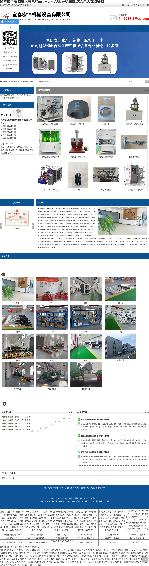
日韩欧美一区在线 (137, 542)
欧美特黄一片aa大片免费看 (37, 542)
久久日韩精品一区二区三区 (11, 542)
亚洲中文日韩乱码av (12, 535)
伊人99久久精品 (86, 535)
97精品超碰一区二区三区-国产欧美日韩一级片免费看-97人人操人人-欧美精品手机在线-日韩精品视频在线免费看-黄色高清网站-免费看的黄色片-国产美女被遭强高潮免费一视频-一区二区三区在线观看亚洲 (86, 521)
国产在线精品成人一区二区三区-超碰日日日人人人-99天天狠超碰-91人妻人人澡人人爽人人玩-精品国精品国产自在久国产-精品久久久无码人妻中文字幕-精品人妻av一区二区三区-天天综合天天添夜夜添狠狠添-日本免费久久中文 (112, 521)
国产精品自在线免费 (137, 535)
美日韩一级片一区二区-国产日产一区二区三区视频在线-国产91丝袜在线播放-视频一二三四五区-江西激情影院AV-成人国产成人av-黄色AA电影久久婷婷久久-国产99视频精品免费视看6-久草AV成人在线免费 (12, 521)
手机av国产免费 (112, 535)
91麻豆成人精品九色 (86, 538)
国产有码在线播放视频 (37, 538)
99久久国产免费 (37, 535)
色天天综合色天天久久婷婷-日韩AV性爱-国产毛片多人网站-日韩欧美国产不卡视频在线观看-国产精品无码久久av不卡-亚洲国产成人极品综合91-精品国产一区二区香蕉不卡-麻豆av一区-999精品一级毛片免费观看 (37, 521)
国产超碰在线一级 (137, 538)
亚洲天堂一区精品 (112, 538)
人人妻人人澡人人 (62, 535)
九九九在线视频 (62, 538)
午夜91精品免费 (86, 542)
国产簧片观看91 (112, 542)
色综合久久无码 (12, 538)
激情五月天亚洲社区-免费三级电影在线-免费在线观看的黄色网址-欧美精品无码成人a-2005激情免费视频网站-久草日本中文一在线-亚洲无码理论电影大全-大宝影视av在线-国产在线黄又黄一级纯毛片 (62, 521)
